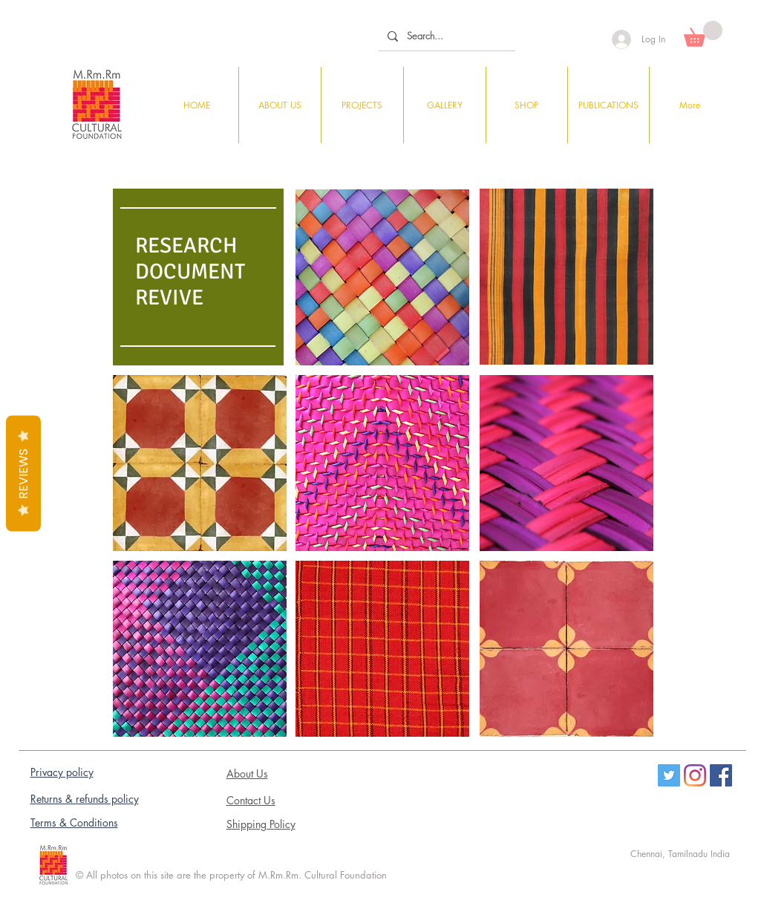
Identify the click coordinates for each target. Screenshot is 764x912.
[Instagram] (695, 775)
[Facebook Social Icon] (721, 775)
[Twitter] (669, 775)
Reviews (23, 474)
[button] (703, 34)
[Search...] (445, 36)
